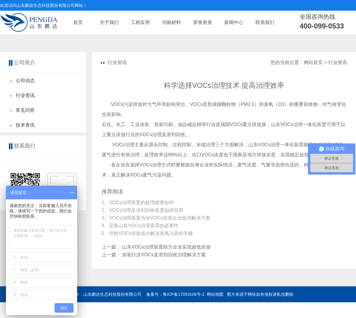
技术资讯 (25, 125)
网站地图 (215, 294)
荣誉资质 (202, 22)
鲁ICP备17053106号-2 (183, 294)
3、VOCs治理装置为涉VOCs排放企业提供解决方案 (157, 217)
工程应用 (140, 22)
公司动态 (25, 80)
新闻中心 (233, 22)
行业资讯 (25, 95)
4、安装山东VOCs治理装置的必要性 (141, 225)
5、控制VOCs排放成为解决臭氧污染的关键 (148, 233)
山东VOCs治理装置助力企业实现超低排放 (166, 246)
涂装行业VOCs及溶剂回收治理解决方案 (164, 254)
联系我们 (264, 22)
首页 (78, 22)
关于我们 (109, 22)
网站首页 (313, 62)
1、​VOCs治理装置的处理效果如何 (138, 202)
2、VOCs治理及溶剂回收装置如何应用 (143, 210)
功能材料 (171, 22)
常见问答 (25, 110)
